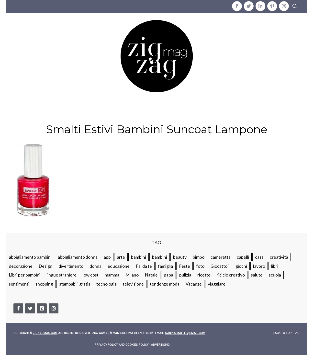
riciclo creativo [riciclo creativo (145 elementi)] (231, 274)
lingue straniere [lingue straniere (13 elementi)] (61, 274)
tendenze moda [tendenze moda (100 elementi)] (164, 284)
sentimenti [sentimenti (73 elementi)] (19, 284)
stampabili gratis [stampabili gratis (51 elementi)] (74, 284)
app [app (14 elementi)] (107, 257)
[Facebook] (18, 308)
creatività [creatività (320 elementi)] (279, 257)
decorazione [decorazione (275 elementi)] (21, 266)
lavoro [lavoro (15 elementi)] (259, 266)
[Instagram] (53, 308)
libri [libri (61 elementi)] (274, 266)
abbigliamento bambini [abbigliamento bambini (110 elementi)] (30, 257)
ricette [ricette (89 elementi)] (204, 274)
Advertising (160, 344)
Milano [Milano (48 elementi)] (132, 274)
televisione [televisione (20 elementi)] (133, 284)
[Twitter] (30, 308)
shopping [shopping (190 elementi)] (44, 284)
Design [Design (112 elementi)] (45, 266)
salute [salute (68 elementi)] (257, 274)
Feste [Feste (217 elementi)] (184, 266)
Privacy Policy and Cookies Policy (122, 344)
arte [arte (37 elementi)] (121, 257)
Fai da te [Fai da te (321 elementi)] (144, 266)
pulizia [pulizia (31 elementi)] (185, 274)
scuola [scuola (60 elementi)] (275, 274)
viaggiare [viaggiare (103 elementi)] (216, 284)
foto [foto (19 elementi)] (200, 266)
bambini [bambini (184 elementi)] (159, 257)
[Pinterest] (42, 308)
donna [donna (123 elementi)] (95, 266)
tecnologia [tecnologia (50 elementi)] (106, 284)
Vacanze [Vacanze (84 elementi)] (194, 284)
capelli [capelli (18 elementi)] (243, 257)
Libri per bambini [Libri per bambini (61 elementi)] (24, 274)
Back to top (286, 333)
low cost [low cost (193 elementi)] (91, 274)
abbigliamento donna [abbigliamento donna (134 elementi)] (78, 257)
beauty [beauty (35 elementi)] (180, 257)
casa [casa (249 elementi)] (259, 257)
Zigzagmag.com (45, 333)
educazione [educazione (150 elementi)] (119, 266)
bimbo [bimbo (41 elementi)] (198, 257)
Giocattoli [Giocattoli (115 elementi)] (220, 266)
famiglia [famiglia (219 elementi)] (165, 266)
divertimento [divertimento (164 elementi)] (70, 266)
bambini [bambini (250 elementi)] (138, 257)
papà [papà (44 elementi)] (168, 274)
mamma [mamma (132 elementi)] (112, 274)
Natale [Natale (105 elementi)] (151, 274)
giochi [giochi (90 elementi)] (241, 266)
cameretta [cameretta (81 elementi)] (221, 257)
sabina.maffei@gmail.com (185, 333)
